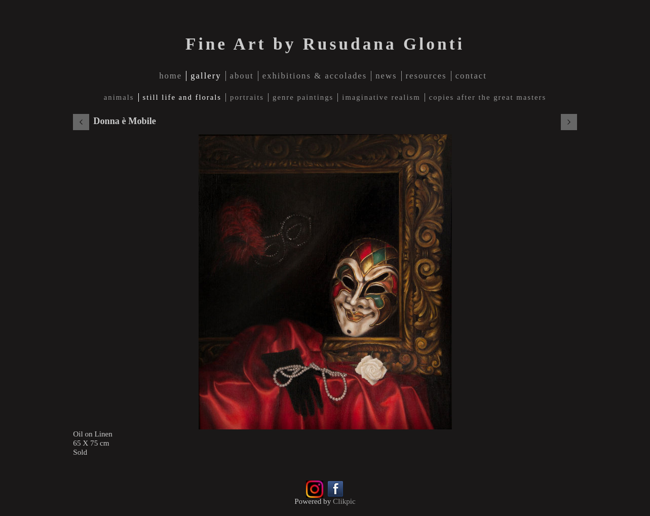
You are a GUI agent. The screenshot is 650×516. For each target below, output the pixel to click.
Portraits (247, 97)
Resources (426, 76)
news (386, 76)
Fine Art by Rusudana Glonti (325, 43)
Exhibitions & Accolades (314, 76)
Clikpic (344, 501)
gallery (205, 76)
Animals (119, 97)
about (242, 76)
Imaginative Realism (381, 97)
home (170, 76)
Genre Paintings (303, 97)
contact (471, 76)
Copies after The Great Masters (487, 97)
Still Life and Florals (182, 97)
